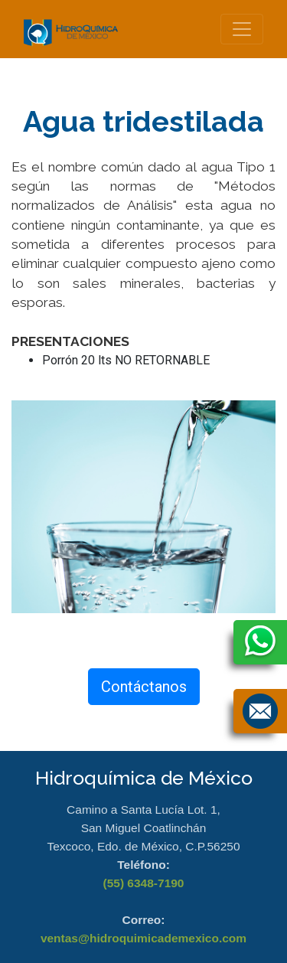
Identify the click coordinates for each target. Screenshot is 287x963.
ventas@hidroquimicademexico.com (143, 938)
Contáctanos (144, 686)
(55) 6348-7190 (143, 883)
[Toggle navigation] (241, 29)
